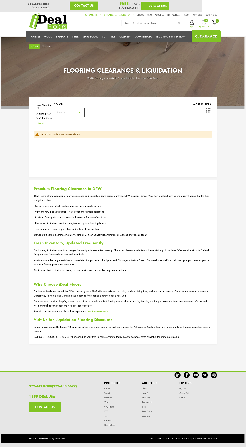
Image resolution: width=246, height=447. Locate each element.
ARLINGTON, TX (127, 15)
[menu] (123, 36)
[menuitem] (123, 36)
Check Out (184, 393)
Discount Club (144, 15)
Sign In (182, 397)
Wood (48, 36)
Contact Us (84, 5)
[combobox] (151, 23)
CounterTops (143, 36)
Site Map (212, 438)
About (144, 388)
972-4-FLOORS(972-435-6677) (53, 386)
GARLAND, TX (110, 15)
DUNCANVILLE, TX (93, 15)
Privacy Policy (183, 438)
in (178, 375)
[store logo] (48, 21)
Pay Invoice (211, 15)
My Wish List (204, 24)
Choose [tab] (61, 112)
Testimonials (174, 15)
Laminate (62, 36)
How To (145, 393)
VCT (106, 411)
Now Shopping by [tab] (44, 106)
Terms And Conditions (160, 438)
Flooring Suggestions (171, 36)
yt (196, 375)
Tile (113, 36)
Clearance (206, 36)
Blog (186, 15)
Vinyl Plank (90, 36)
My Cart (182, 388)
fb (187, 375)
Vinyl (75, 36)
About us (159, 15)
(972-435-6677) (40, 7)
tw (205, 375)
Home (34, 46)
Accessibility (199, 438)
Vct (104, 36)
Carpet (35, 36)
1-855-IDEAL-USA (42, 396)
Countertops (109, 425)
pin (214, 375)
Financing (197, 15)
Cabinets (125, 36)
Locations (146, 415)
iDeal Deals (147, 411)
